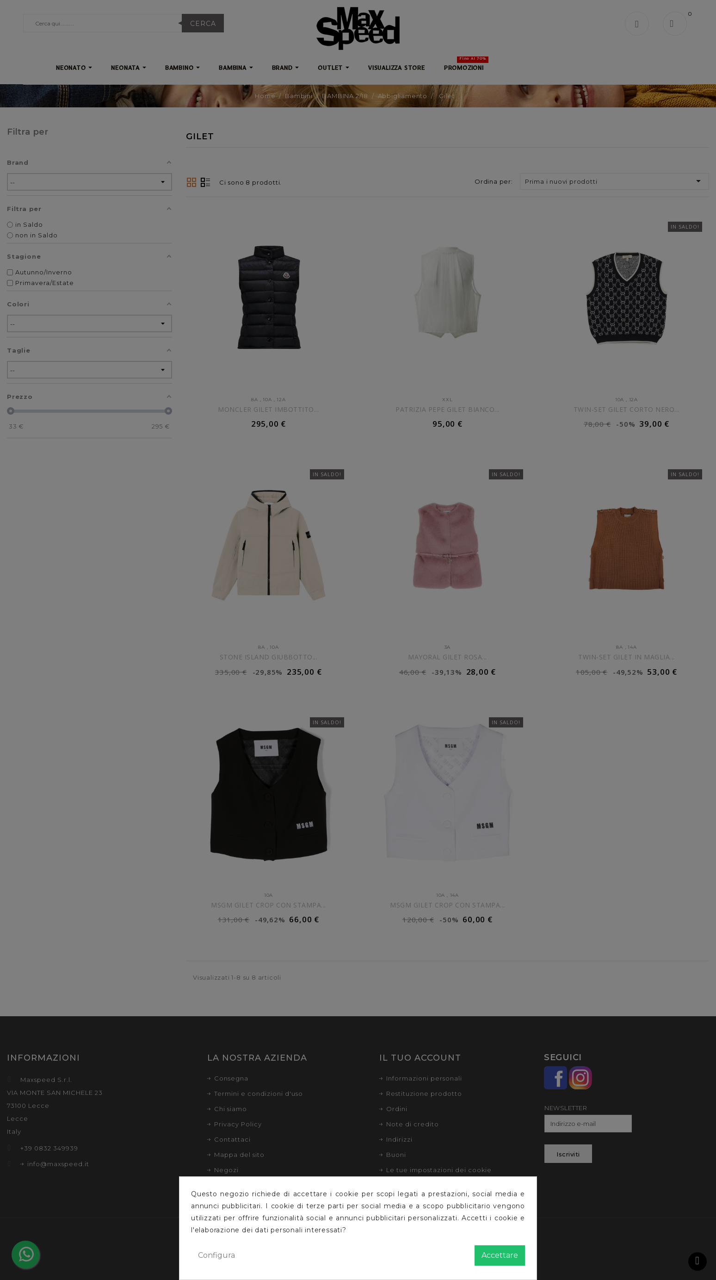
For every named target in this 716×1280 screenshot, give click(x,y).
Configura (216, 1255)
